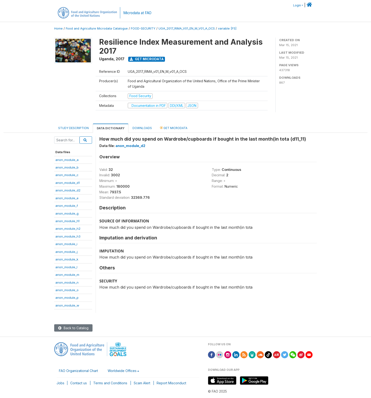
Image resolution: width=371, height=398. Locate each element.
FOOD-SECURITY (143, 28)
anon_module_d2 (67, 190)
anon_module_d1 (67, 183)
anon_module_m (67, 275)
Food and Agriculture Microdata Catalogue (97, 28)
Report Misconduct (171, 383)
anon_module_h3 (67, 236)
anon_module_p (67, 297)
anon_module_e (67, 198)
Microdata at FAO (137, 13)
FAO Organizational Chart (78, 371)
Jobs (60, 383)
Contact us (78, 383)
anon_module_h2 (67, 228)
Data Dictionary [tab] (110, 128)
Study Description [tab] (73, 128)
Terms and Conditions (110, 383)
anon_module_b (67, 167)
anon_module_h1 (67, 221)
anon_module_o (67, 290)
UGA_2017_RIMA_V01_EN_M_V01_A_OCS (187, 28)
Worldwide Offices (122, 371)
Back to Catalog (73, 328)
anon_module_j (66, 252)
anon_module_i (66, 244)
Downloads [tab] (142, 128)
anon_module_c (67, 175)
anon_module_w (67, 305)
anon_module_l (66, 267)
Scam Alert (142, 383)
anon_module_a (67, 160)
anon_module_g (67, 213)
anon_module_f (66, 206)
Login (297, 5)
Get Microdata (147, 59)
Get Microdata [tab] (173, 128)
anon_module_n (67, 282)
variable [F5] (227, 28)
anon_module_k (66, 259)
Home (58, 28)
